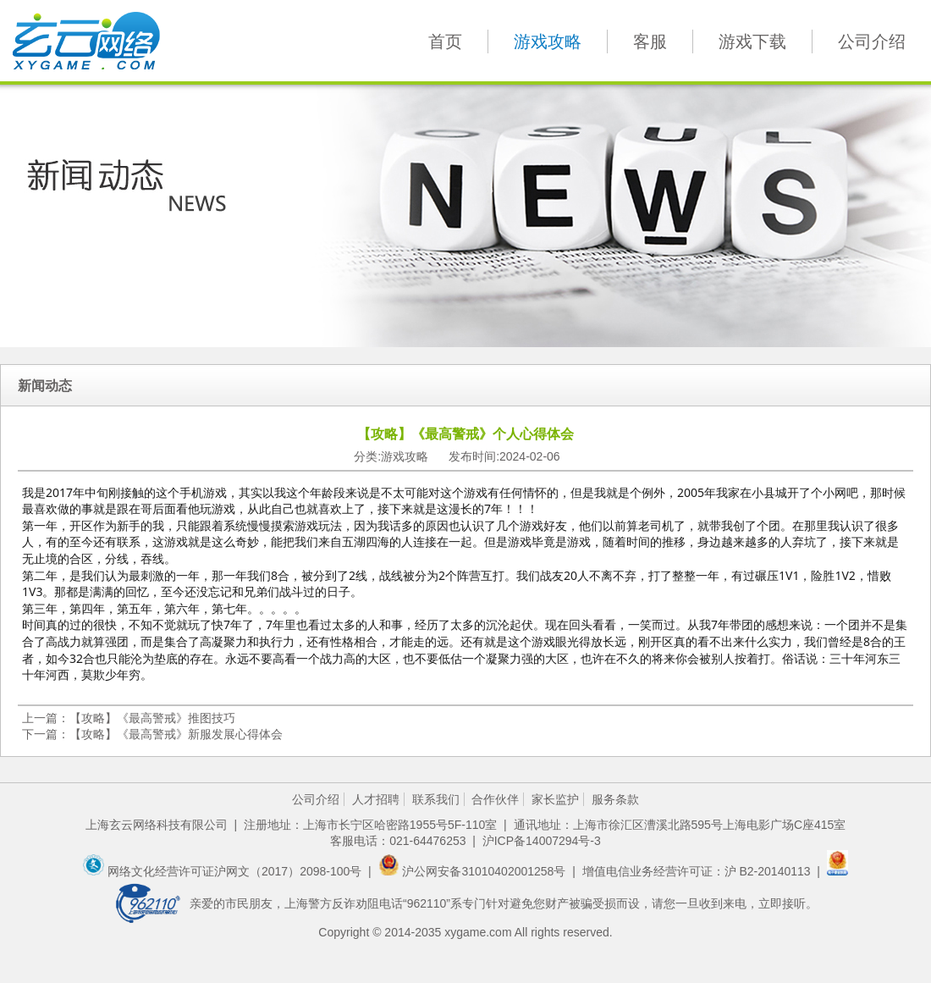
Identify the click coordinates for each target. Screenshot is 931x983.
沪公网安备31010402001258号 (474, 871)
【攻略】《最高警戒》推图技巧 (152, 718)
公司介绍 (872, 41)
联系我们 (436, 799)
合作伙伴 (495, 799)
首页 (445, 41)
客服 (650, 41)
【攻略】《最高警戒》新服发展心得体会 (176, 734)
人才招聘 (375, 799)
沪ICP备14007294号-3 (541, 841)
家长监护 (555, 799)
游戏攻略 (547, 41)
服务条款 (615, 799)
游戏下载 (752, 41)
